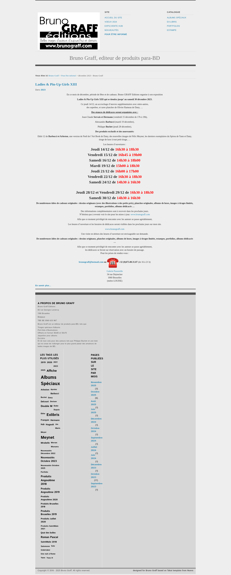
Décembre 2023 (96, 466)
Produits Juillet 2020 (48, 520)
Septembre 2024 (96, 439)
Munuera (55, 446)
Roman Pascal (49, 537)
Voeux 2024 (111, 22)
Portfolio (44, 472)
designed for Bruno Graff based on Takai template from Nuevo (163, 570)
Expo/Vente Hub (114, 26)
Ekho (43, 413)
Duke (56, 405)
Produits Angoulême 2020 (49, 498)
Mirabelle (45, 443)
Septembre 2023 (96, 485)
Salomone (45, 546)
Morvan (54, 442)
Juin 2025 (93, 411)
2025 (43, 370)
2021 (55, 362)
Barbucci (55, 393)
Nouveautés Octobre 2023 (49, 459)
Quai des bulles (48, 532)
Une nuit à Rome (48, 554)
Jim (56, 424)
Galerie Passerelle (115, 271)
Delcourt (45, 401)
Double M (46, 406)
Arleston (45, 389)
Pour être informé (116, 34)
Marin (57, 428)
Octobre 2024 (95, 430)
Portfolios (173, 26)
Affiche (52, 371)
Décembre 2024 (96, 420)
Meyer (43, 432)
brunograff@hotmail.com (91, 262)
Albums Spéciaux (176, 18)
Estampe (171, 30)
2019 (43, 362)
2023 (43, 89)
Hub (42, 424)
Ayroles (54, 389)
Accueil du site (113, 18)
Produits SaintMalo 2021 (49, 527)
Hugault (50, 424)
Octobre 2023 (95, 475)
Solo (53, 546)
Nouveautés (111, 30)
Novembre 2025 (96, 384)
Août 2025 (93, 403)
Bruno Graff (54, 75)
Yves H (50, 558)
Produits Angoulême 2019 (50, 490)
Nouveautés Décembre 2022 (48, 452)
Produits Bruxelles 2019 (49, 512)
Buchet (44, 397)
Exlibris (53, 415)
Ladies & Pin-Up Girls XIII (56, 84)
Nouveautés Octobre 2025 (50, 467)
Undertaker (45, 550)
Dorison (53, 401)
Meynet (47, 437)
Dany (50, 397)
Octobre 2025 (95, 393)
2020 (49, 362)
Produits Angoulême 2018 (48, 480)
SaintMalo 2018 (49, 542)
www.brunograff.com (140, 214)
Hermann (55, 420)
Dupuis (57, 409)
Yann (43, 557)
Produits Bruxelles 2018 (49, 505)
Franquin (45, 420)
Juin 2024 (93, 457)
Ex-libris (172, 22)
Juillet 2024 (94, 448)
